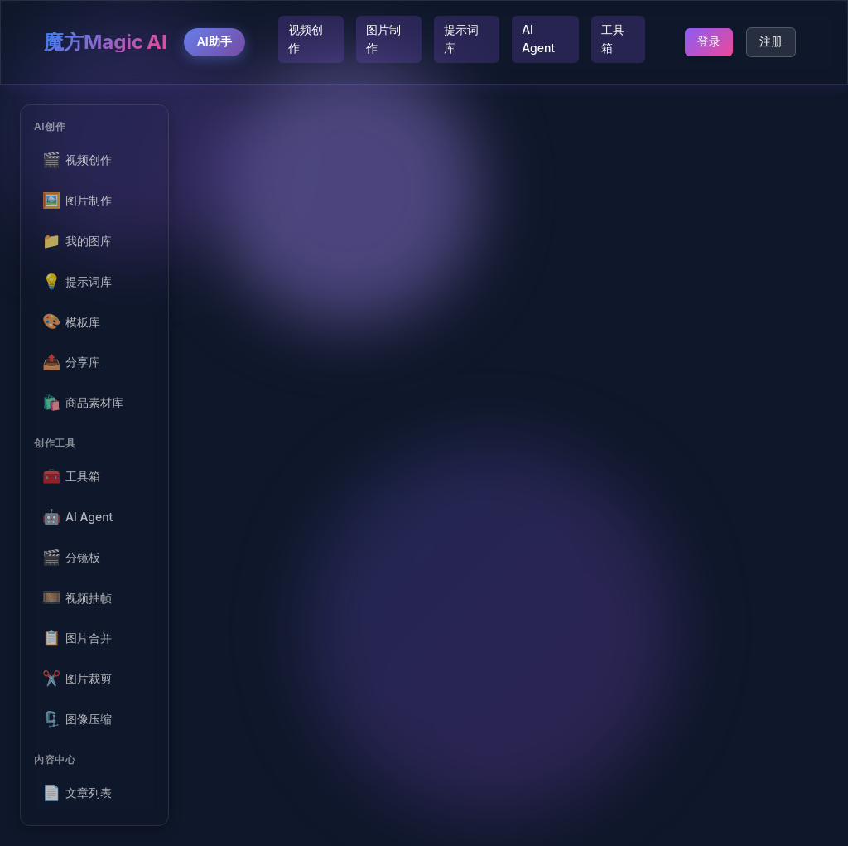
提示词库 (461, 38)
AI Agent (538, 38)
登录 (708, 41)
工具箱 (612, 38)
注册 (771, 41)
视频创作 (305, 38)
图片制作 (383, 38)
